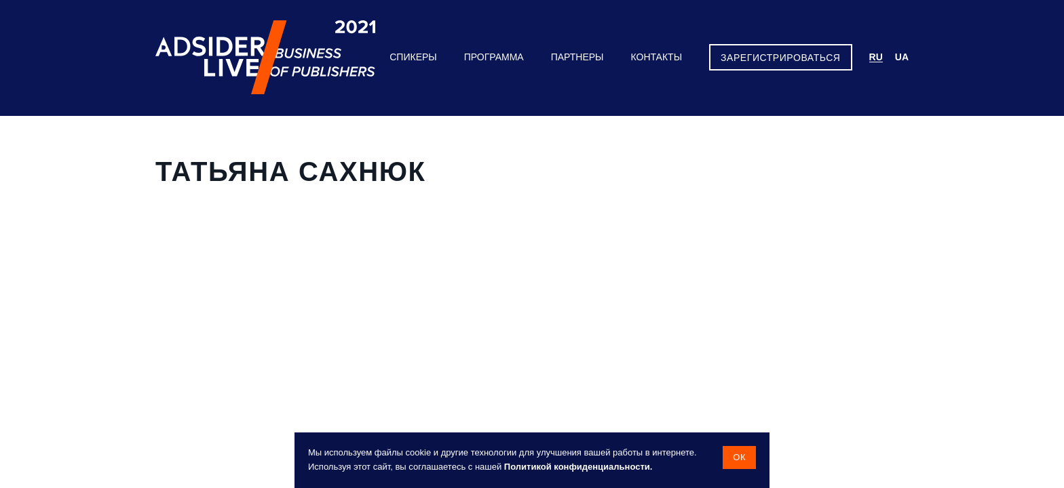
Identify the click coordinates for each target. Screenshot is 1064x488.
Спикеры (413, 57)
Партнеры (577, 57)
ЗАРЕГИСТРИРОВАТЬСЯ (780, 57)
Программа (494, 57)
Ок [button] (739, 457)
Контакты (657, 57)
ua (902, 57)
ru (876, 57)
